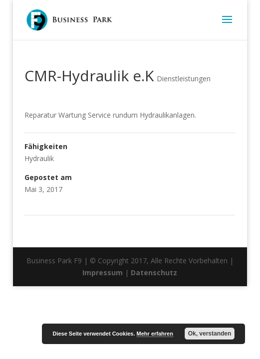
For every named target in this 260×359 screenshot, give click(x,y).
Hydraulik (39, 158)
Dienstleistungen (184, 78)
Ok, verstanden (210, 333)
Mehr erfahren (155, 334)
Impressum (102, 272)
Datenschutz (154, 272)
